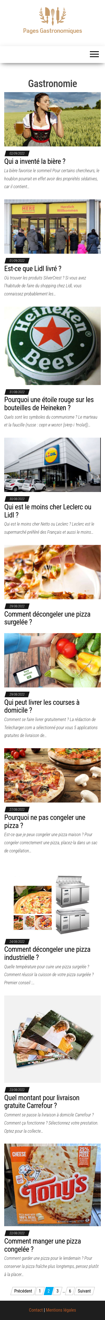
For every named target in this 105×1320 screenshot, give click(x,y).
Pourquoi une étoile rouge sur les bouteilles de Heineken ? (49, 403)
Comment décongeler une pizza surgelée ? (47, 618)
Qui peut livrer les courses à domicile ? (42, 706)
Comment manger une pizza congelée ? (42, 1245)
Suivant (84, 1291)
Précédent (23, 1291)
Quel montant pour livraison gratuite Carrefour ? (42, 1101)
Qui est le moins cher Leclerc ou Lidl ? (47, 511)
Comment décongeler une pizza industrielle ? (47, 953)
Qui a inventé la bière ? (34, 161)
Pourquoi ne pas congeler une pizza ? (44, 821)
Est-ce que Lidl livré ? (32, 268)
